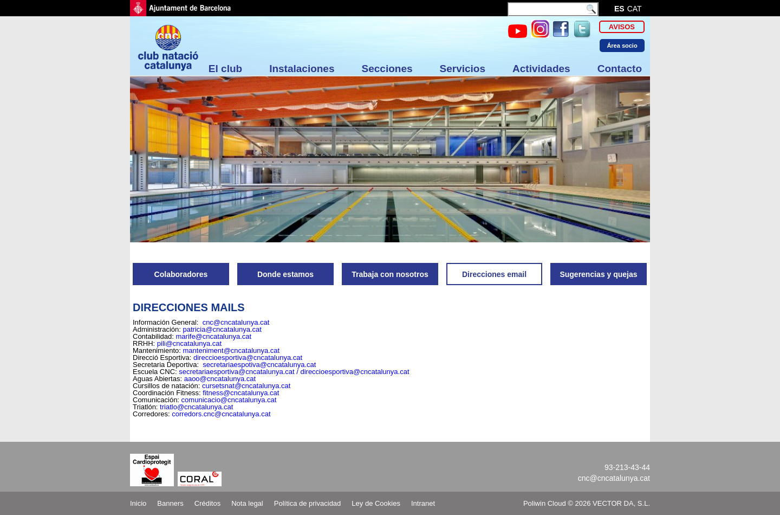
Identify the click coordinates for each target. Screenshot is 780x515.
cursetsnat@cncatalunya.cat (246, 386)
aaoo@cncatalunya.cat (220, 379)
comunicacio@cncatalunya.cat (229, 400)
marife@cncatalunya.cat (214, 336)
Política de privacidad (307, 503)
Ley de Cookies (376, 503)
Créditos (207, 503)
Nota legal (247, 503)
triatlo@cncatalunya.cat (196, 407)
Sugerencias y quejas (598, 274)
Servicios (463, 68)
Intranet (423, 503)
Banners (170, 503)
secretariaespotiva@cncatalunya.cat (259, 364)
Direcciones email (494, 274)
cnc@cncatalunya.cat (236, 322)
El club (225, 68)
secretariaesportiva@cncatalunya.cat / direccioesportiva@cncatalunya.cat (294, 372)
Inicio (138, 503)
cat (634, 8)
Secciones (387, 68)
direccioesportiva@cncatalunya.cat (247, 357)
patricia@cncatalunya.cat (222, 329)
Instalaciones (301, 68)
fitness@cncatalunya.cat (241, 393)
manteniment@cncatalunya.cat (231, 350)
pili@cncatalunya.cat (189, 343)
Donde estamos (285, 274)
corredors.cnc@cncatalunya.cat (221, 414)
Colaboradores (181, 274)
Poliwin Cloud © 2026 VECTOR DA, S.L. (586, 503)
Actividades (541, 68)
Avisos (622, 27)
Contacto (619, 68)
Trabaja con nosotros (390, 274)
